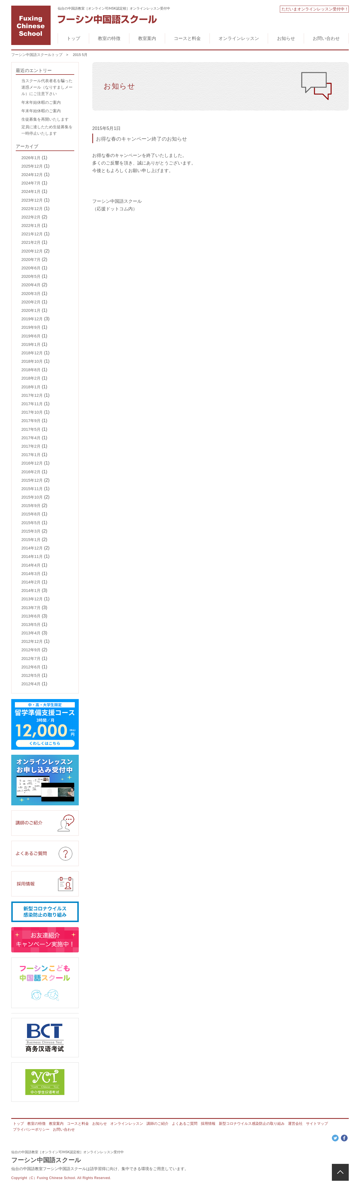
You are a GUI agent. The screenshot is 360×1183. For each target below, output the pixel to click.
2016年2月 (30, 472)
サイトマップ (317, 1123)
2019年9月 (30, 327)
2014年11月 (32, 556)
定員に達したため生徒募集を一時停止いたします (47, 130)
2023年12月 (32, 200)
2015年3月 (30, 531)
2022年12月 (32, 208)
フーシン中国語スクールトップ (36, 55)
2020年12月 (32, 251)
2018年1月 (30, 387)
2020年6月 (30, 268)
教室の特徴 (109, 38)
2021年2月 (30, 242)
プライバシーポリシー (31, 1129)
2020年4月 (30, 285)
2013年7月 (30, 607)
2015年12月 (32, 480)
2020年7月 (30, 259)
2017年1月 (30, 454)
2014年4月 (30, 565)
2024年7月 (30, 183)
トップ (73, 38)
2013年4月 (30, 633)
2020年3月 (30, 293)
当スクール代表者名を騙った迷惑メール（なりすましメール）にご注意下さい (47, 87)
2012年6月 (30, 667)
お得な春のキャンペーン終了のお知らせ (141, 139)
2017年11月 (32, 404)
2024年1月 (30, 191)
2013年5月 (30, 624)
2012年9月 (30, 650)
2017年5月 (30, 429)
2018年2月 (30, 378)
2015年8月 (30, 514)
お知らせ (286, 38)
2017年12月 (32, 395)
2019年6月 (30, 336)
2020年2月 (30, 302)
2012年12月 (32, 641)
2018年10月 (32, 361)
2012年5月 (30, 675)
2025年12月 (32, 166)
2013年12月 (32, 599)
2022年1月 (30, 225)
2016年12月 (32, 463)
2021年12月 (32, 234)
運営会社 (295, 1123)
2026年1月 (30, 158)
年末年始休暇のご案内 (41, 102)
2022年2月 (30, 217)
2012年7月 (30, 658)
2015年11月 (32, 488)
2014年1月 (30, 590)
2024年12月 (32, 174)
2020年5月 (30, 276)
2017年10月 (32, 412)
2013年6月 (30, 616)
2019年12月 (32, 319)
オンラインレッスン (239, 38)
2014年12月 (32, 548)
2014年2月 (30, 582)
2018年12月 (32, 353)
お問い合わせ (326, 38)
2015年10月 (32, 497)
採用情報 (208, 1123)
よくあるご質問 (184, 1123)
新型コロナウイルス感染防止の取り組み (252, 1123)
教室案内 (147, 38)
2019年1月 (30, 344)
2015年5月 (30, 522)
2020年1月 (30, 310)
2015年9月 (30, 505)
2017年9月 (30, 420)
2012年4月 (30, 684)
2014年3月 (30, 573)
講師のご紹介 (157, 1123)
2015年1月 (30, 539)
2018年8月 (30, 370)
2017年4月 (30, 438)
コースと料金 (187, 38)
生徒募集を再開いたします (45, 119)
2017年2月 (30, 446)
